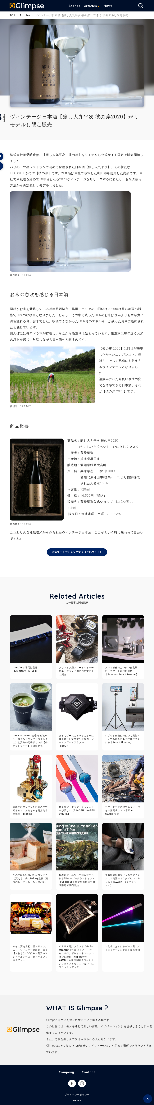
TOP (12, 15)
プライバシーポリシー (77, 1095)
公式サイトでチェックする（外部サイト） (77, 552)
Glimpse (27, 6)
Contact (88, 1072)
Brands (74, 6)
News (108, 6)
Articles (90, 6)
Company (66, 1072)
